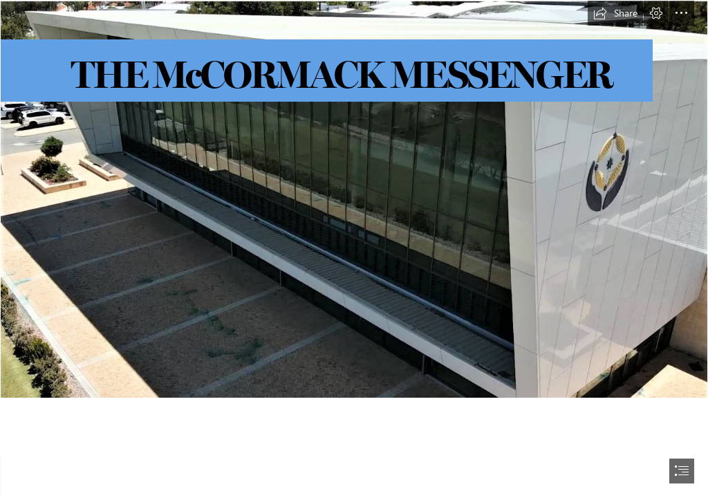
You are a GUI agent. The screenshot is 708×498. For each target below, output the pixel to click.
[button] (615, 13)
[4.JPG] (354, 199)
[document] (354, 249)
